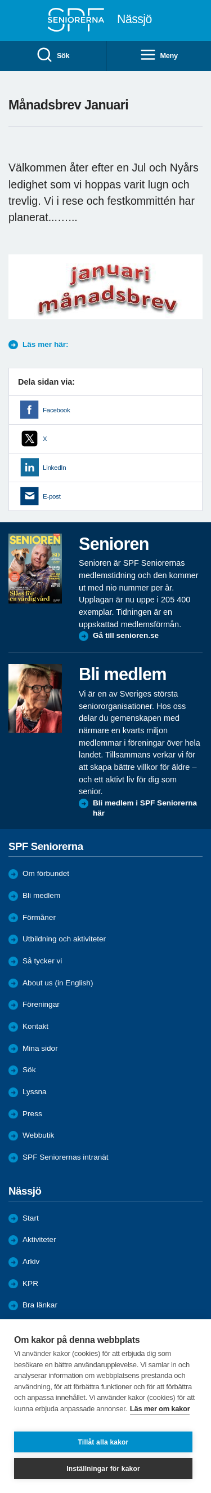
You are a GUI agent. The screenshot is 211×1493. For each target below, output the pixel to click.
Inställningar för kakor (103, 1469)
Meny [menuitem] (159, 55)
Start (31, 1218)
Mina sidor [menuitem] (40, 1048)
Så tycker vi (42, 961)
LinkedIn (54, 467)
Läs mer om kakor (160, 1408)
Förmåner (39, 917)
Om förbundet (46, 873)
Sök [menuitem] (52, 55)
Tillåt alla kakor (103, 1442)
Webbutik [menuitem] (38, 1135)
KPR (30, 1283)
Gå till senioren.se (126, 635)
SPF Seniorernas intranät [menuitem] (66, 1157)
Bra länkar (40, 1305)
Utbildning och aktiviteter (64, 939)
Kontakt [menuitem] (35, 1026)
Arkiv (31, 1261)
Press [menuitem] (32, 1113)
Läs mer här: (46, 344)
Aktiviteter (39, 1239)
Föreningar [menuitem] (41, 1004)
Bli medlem (41, 895)
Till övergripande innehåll (0, 0)
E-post (52, 496)
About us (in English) (58, 983)
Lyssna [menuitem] (35, 1091)
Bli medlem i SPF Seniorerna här (145, 808)
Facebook (56, 410)
